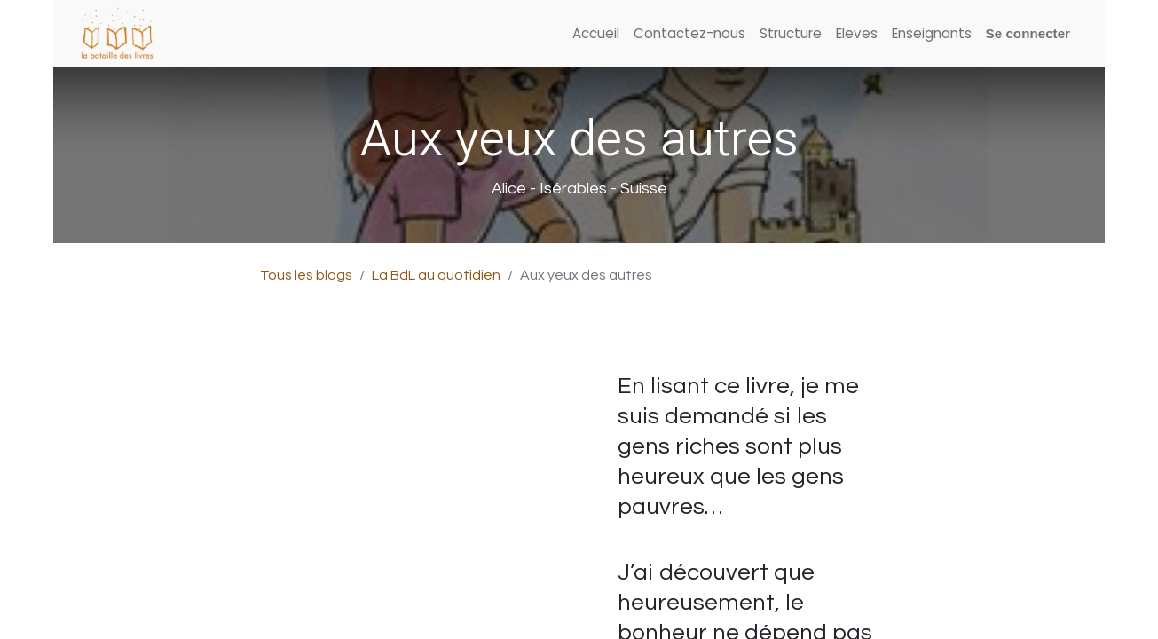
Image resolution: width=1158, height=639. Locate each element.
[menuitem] (595, 34)
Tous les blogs (306, 275)
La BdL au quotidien (436, 275)
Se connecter (1028, 33)
